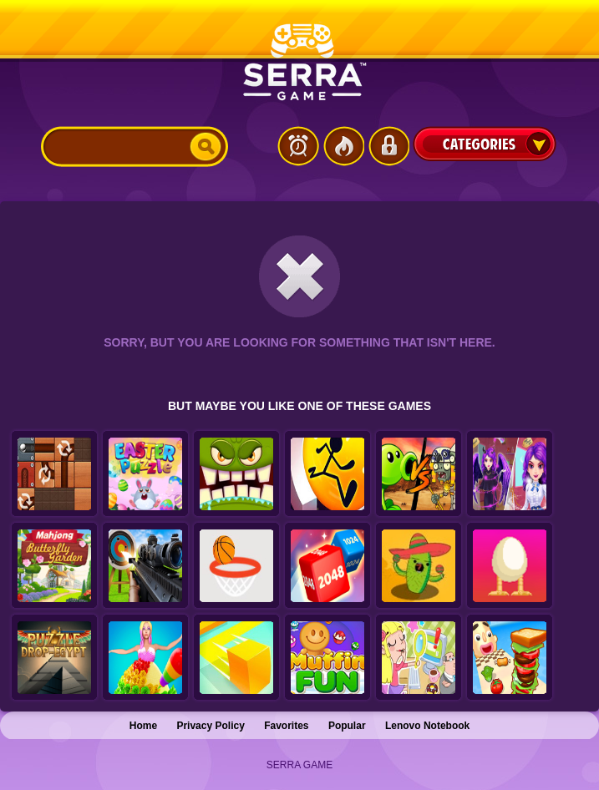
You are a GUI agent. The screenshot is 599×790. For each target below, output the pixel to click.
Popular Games (343, 146)
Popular (347, 726)
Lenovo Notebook (427, 726)
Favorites (286, 726)
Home (143, 726)
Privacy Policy (210, 726)
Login (388, 146)
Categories (484, 143)
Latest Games (298, 146)
